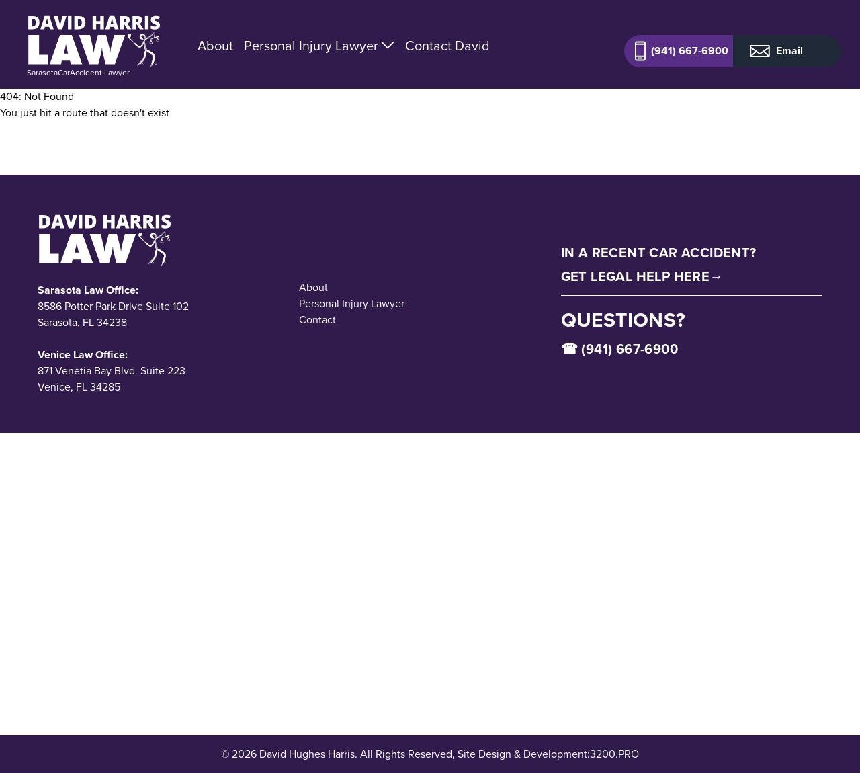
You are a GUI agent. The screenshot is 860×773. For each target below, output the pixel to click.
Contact (317, 319)
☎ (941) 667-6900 (619, 349)
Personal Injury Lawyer (319, 46)
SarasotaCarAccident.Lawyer (78, 73)
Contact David (447, 46)
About (215, 46)
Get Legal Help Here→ (642, 276)
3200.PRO (614, 754)
